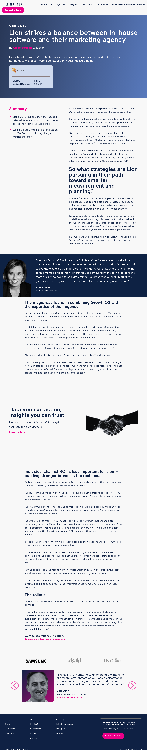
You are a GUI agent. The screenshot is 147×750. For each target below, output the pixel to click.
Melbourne (10, 728)
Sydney (8, 724)
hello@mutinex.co (64, 724)
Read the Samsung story (69, 697)
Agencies (61, 4)
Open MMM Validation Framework (128, 4)
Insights (73, 4)
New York (9, 733)
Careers (34, 738)
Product (45, 4)
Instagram (60, 728)
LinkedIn (60, 733)
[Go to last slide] (15, 686)
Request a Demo (13, 10)
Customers (35, 728)
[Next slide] (132, 686)
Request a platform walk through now (45, 639)
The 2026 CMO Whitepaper (94, 4)
